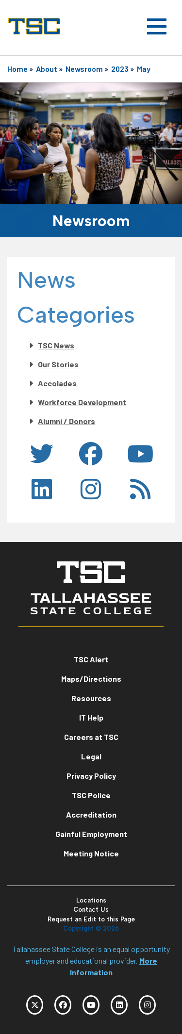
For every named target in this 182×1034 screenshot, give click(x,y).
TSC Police (91, 795)
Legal (91, 756)
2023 (120, 68)
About (46, 68)
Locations (91, 900)
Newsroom (84, 68)
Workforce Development (82, 402)
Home (17, 68)
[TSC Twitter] (34, 1005)
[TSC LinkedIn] (119, 1005)
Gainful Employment (91, 833)
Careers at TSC (91, 736)
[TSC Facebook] (62, 1005)
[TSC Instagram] (147, 1005)
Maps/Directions (91, 678)
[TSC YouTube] (91, 1005)
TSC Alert (91, 659)
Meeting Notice (91, 853)
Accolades (57, 383)
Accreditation (91, 814)
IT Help (91, 717)
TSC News (56, 345)
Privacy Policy (91, 775)
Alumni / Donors (66, 421)
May (143, 68)
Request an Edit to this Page (91, 919)
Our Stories (58, 364)
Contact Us (91, 909)
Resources (91, 698)
